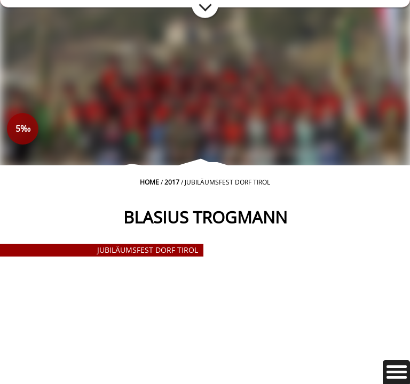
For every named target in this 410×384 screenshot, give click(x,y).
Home (149, 182)
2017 (171, 182)
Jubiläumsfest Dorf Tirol (147, 250)
